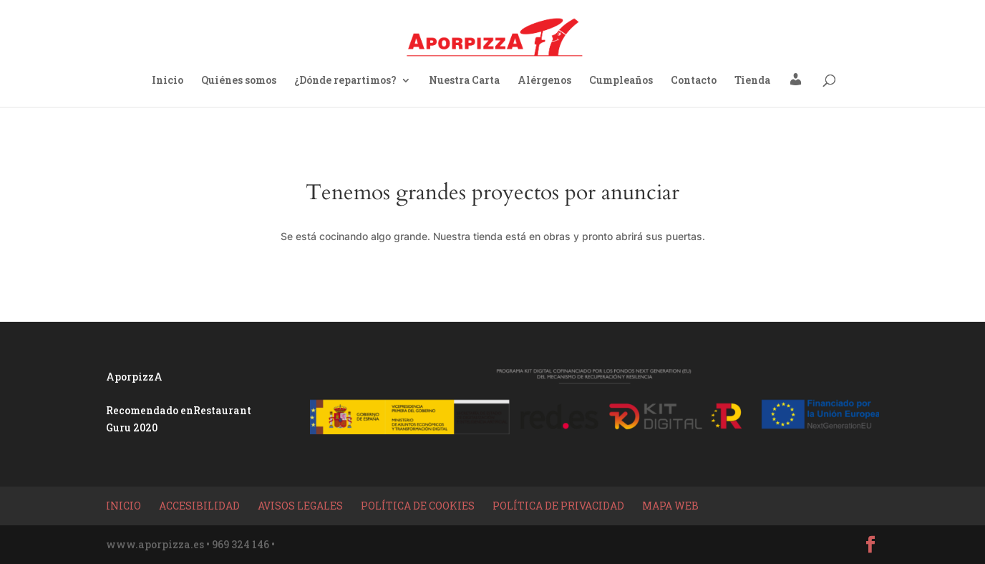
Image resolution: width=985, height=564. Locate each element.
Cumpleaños (621, 81)
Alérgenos (544, 81)
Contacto (694, 81)
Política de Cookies (418, 505)
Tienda (752, 81)
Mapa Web (670, 505)
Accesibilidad (199, 505)
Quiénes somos (238, 81)
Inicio (167, 81)
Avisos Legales (300, 505)
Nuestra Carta (464, 81)
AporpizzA (134, 376)
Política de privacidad (558, 505)
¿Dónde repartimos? (345, 81)
